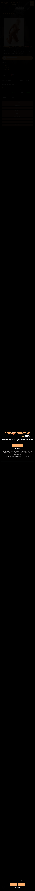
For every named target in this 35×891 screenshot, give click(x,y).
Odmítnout (17, 887)
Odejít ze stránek (17, 448)
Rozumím (21, 884)
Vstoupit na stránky (17, 445)
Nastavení (14, 884)
